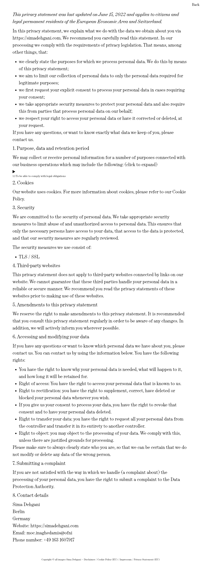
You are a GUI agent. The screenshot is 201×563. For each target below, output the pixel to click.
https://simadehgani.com (37, 38)
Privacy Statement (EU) (147, 559)
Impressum (126, 559)
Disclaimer (89, 559)
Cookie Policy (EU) (107, 559)
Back (195, 4)
